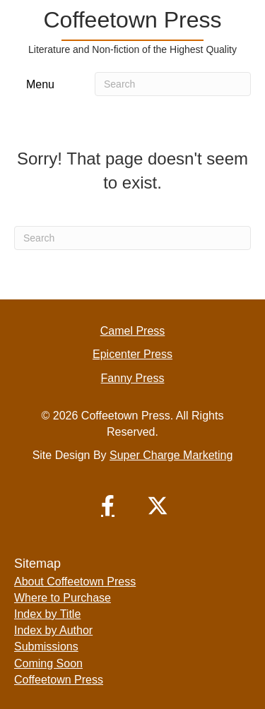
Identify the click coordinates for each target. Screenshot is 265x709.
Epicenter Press (132, 354)
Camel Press (132, 331)
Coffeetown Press (58, 680)
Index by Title (47, 614)
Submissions (46, 647)
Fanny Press (133, 378)
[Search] (173, 84)
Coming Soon (48, 663)
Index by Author (53, 630)
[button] (108, 505)
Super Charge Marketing (171, 455)
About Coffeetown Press (75, 582)
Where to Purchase (62, 598)
